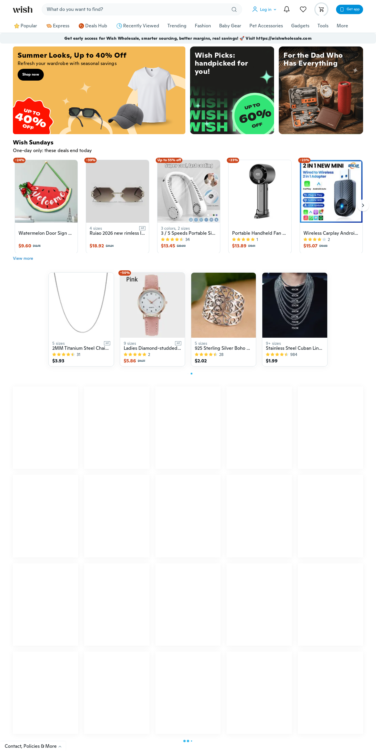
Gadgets (300, 26)
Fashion (203, 26)
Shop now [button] (30, 74)
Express (57, 26)
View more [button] (23, 261)
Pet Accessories (266, 26)
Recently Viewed (138, 26)
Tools (323, 26)
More (342, 26)
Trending (177, 26)
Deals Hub (93, 26)
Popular (25, 26)
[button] (265, 9)
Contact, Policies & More (35, 746)
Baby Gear (230, 26)
